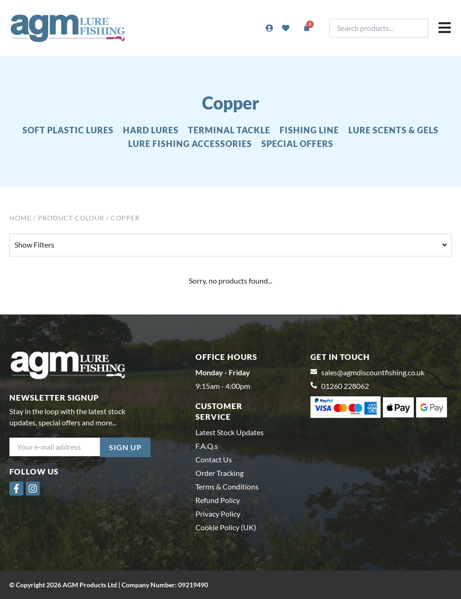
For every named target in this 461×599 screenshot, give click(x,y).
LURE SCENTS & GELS (393, 130)
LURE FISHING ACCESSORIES (190, 144)
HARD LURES (151, 130)
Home (20, 218)
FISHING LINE (309, 130)
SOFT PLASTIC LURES (68, 130)
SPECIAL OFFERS (297, 144)
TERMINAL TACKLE (229, 130)
